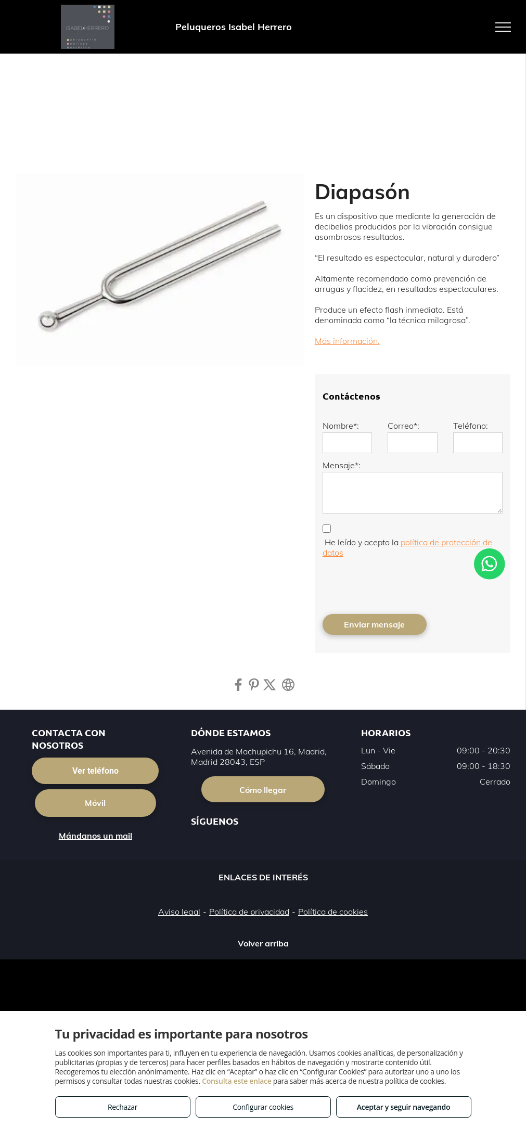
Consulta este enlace (236, 1081)
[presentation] (402, 583)
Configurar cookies (263, 1107)
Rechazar (122, 1107)
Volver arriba (263, 943)
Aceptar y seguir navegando (403, 1107)
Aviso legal (179, 911)
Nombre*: (341, 425)
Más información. (347, 341)
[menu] (503, 27)
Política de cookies (333, 911)
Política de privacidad (249, 911)
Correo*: (403, 425)
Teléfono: (470, 425)
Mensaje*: (342, 465)
